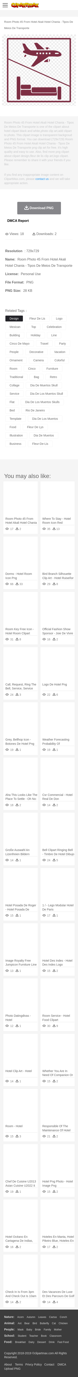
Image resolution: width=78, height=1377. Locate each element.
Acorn (20, 1317)
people (14, 352)
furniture (52, 368)
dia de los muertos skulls (42, 402)
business (15, 443)
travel (44, 343)
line (54, 335)
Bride (38, 1329)
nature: (9, 1317)
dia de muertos (44, 435)
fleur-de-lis (40, 443)
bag (36, 377)
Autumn (31, 1317)
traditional (16, 377)
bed (12, 410)
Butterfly (44, 1323)
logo (59, 318)
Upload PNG (12, 1368)
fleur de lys (35, 427)
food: (8, 1342)
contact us (42, 179)
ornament (16, 360)
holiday (36, 335)
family (47, 1329)
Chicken (63, 1323)
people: (9, 1329)
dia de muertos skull (44, 385)
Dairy (31, 1342)
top (33, 327)
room (13, 368)
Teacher (33, 1335)
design (14, 318)
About (8, 1364)
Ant (19, 1323)
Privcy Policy (33, 1364)
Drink (52, 1342)
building (15, 335)
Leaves (42, 1317)
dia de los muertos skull (46, 393)
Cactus (53, 1317)
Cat (54, 1323)
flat (12, 402)
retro (53, 377)
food (13, 427)
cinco (32, 368)
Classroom (55, 1335)
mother (58, 1329)
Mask (20, 1329)
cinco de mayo (20, 343)
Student (22, 1335)
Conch (63, 1317)
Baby (29, 1329)
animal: (9, 1323)
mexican (15, 327)
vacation (59, 352)
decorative (36, 352)
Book (44, 1335)
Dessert (41, 1342)
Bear (27, 1323)
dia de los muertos (45, 418)
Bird (34, 1323)
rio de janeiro (35, 410)
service (14, 393)
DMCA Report (18, 221)
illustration (16, 435)
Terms (19, 1364)
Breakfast (20, 1342)
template (15, 418)
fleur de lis (37, 318)
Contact (49, 1364)
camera (38, 360)
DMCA (62, 1364)
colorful (59, 360)
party (62, 343)
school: (9, 1335)
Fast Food (63, 1342)
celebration (54, 327)
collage (14, 385)
